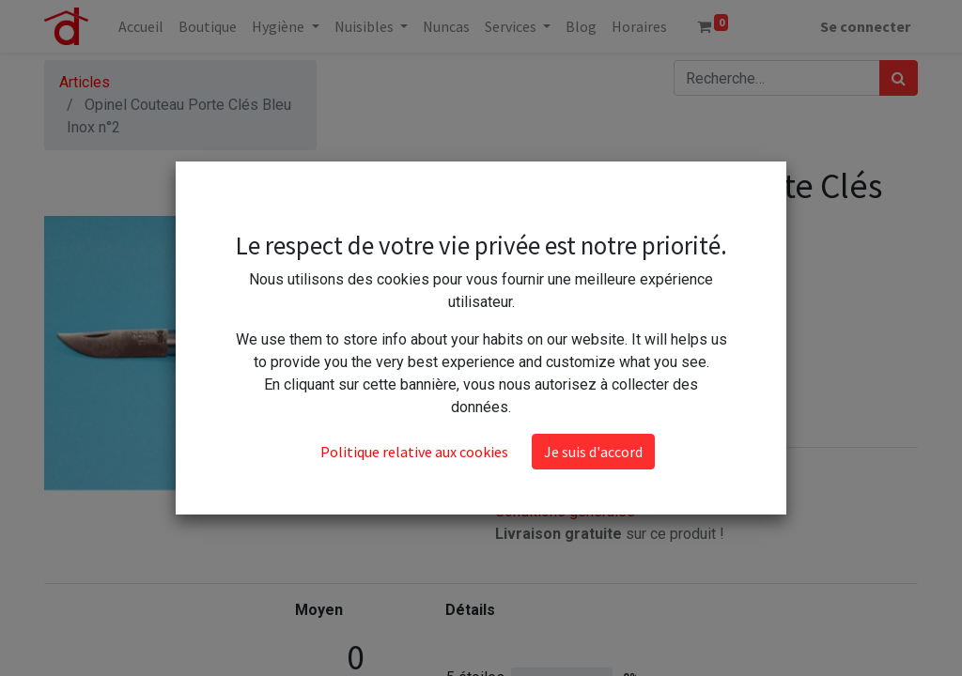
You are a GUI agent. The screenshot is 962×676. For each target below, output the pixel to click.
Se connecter (865, 26)
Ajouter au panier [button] (589, 371)
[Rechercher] (898, 78)
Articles (84, 82)
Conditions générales (565, 511)
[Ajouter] (595, 316)
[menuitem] (141, 26)
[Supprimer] (513, 316)
